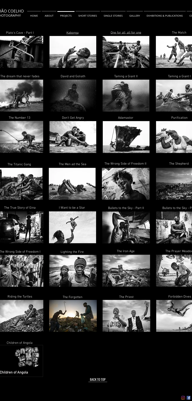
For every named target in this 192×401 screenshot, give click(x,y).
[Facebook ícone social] (188, 398)
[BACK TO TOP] (97, 379)
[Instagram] (183, 398)
